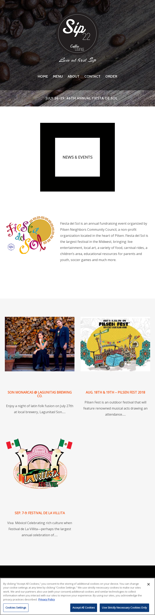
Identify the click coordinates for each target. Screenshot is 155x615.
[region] (77, 596)
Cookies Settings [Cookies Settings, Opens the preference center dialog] (15, 607)
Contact (92, 76)
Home (43, 76)
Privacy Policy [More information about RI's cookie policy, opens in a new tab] (46, 599)
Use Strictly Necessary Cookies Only (124, 607)
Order (111, 76)
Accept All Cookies (83, 607)
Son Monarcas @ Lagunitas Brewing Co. (40, 394)
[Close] (148, 584)
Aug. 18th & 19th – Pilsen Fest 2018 (115, 392)
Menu (58, 76)
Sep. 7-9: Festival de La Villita (40, 513)
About (74, 76)
